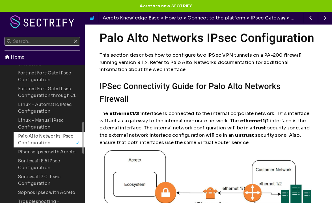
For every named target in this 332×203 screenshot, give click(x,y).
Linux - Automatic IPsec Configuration (45, 108)
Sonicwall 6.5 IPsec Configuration (39, 164)
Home (14, 57)
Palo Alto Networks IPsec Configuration (49, 139)
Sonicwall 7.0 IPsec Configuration (39, 180)
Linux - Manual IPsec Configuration (41, 124)
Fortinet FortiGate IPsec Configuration (44, 76)
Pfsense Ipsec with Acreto (47, 152)
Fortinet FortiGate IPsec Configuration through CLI (48, 92)
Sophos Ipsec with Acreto (46, 192)
